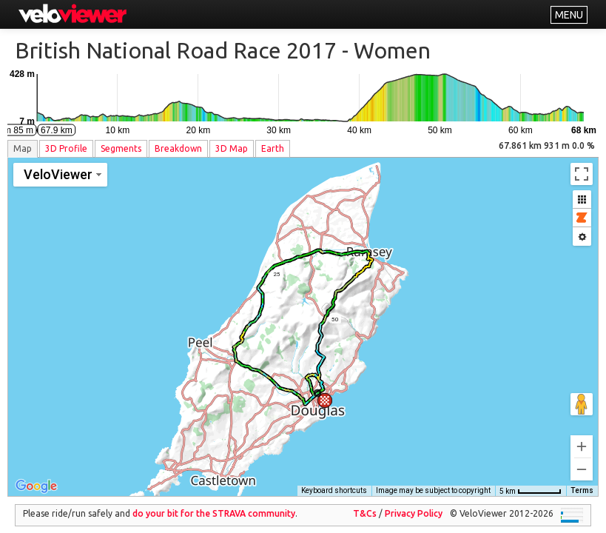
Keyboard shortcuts (334, 480)
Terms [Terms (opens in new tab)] (581, 480)
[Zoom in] (581, 436)
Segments (121, 148)
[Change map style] (60, 175)
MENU (569, 15)
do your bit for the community (213, 503)
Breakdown (178, 148)
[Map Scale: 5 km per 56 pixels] (530, 480)
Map (22, 148)
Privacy (413, 503)
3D (66, 148)
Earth (272, 148)
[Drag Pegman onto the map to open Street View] (581, 394)
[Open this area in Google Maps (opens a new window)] (36, 476)
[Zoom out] (581, 459)
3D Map (231, 148)
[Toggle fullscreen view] (581, 174)
